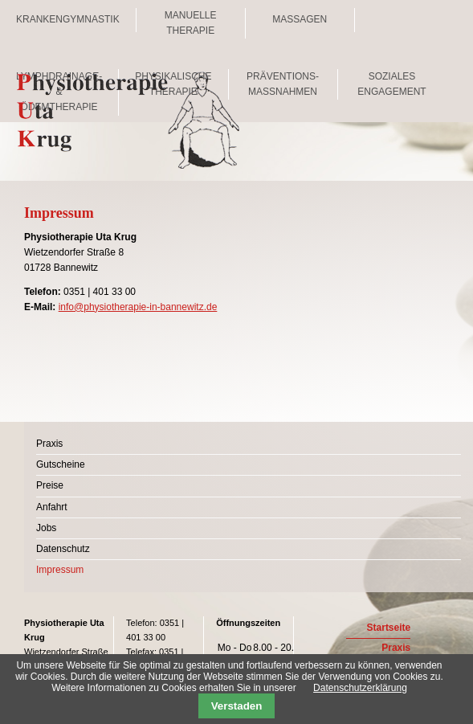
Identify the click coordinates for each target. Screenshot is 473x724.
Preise (49, 485)
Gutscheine (60, 464)
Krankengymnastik (68, 19)
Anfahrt (51, 507)
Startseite (389, 627)
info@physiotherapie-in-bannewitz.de (138, 307)
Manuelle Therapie (191, 23)
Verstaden (237, 706)
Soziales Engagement (391, 84)
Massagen (299, 19)
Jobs (46, 528)
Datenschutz (63, 548)
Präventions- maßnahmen (283, 84)
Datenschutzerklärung (360, 687)
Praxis (49, 443)
